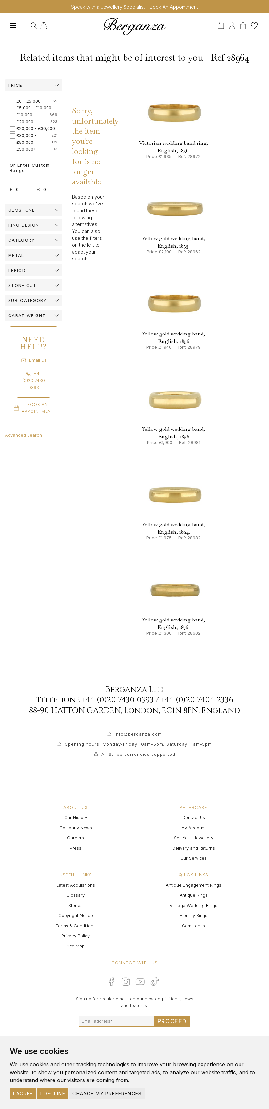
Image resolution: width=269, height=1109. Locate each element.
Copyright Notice (75, 915)
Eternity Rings (193, 915)
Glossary (76, 895)
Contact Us (193, 817)
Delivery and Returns (193, 848)
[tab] (33, 85)
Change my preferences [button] (107, 1093)
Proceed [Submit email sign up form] (172, 1021)
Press (75, 848)
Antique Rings (194, 895)
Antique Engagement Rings (193, 885)
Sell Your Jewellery (193, 837)
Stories (75, 905)
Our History (75, 817)
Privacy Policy (75, 935)
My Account (193, 827)
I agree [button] (23, 1093)
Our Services (193, 858)
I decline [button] (52, 1093)
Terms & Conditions (75, 925)
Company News (75, 827)
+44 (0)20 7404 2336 (197, 700)
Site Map (76, 945)
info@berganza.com (138, 733)
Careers (75, 837)
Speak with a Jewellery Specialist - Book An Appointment (134, 7)
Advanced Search (23, 435)
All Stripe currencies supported (138, 754)
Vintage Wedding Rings (193, 905)
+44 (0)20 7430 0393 (118, 700)
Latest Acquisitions (75, 885)
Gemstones (193, 925)
